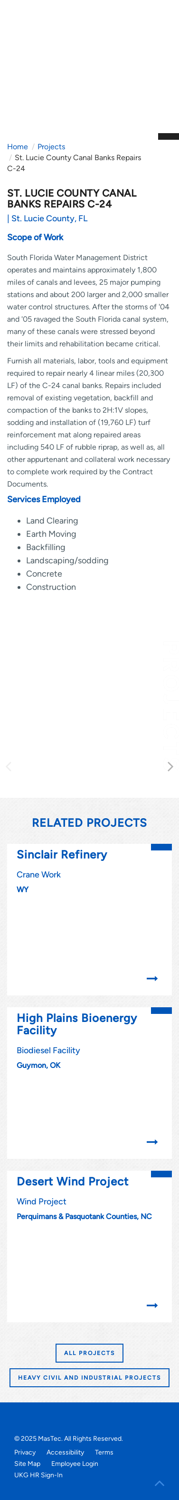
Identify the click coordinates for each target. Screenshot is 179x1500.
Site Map (27, 1464)
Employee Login (74, 1464)
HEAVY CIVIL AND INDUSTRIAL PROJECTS (89, 1377)
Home (17, 146)
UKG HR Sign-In (38, 1475)
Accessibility (65, 1452)
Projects (51, 146)
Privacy (25, 1452)
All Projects (89, 1353)
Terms (104, 1452)
